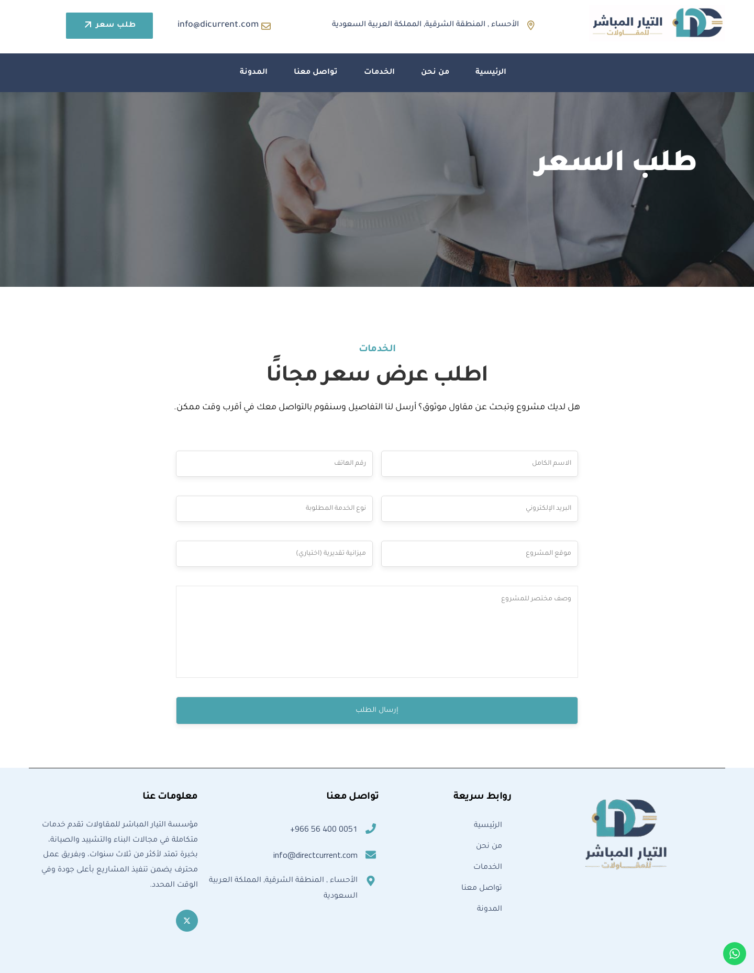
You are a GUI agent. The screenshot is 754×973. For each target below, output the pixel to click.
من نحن (435, 73)
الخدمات (379, 73)
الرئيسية (490, 73)
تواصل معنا (316, 73)
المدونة (254, 73)
